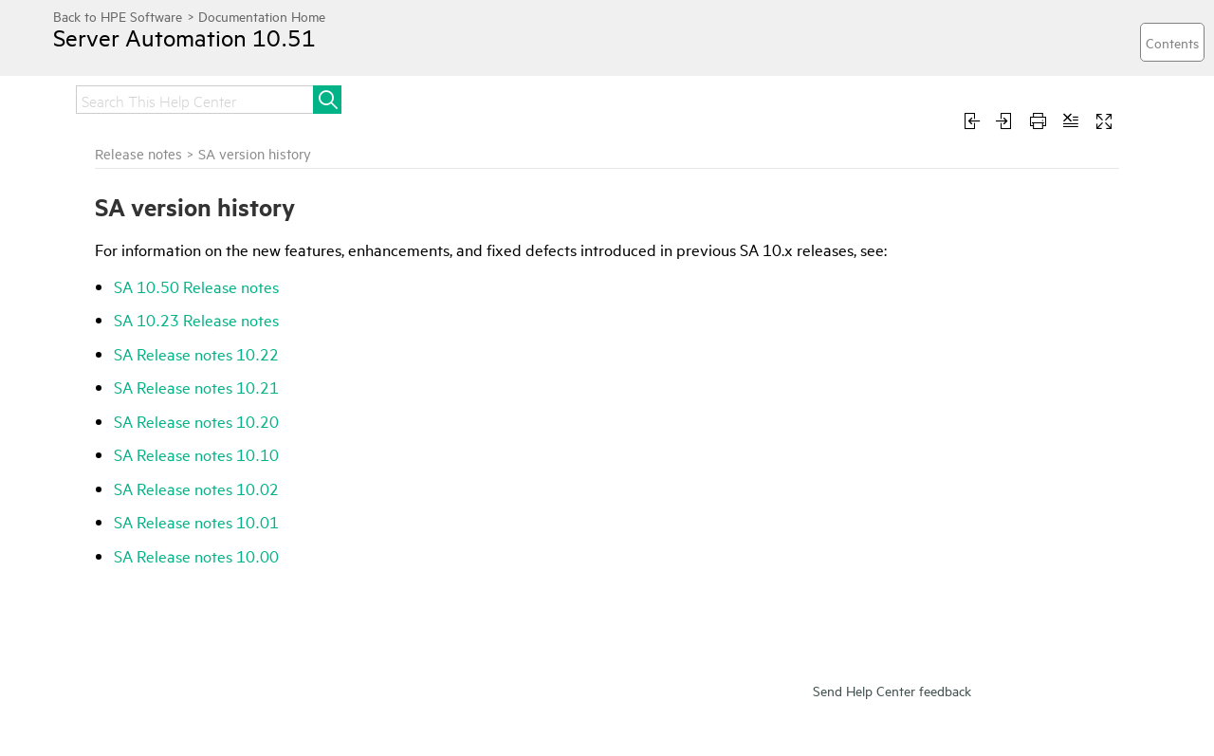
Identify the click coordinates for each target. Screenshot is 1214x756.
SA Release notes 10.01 (196, 521)
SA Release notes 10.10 (196, 454)
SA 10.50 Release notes (196, 286)
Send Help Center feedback (892, 690)
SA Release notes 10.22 (196, 353)
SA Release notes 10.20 (196, 421)
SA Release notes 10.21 (196, 386)
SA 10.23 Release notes (196, 319)
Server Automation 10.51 (184, 37)
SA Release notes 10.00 (196, 555)
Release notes (138, 153)
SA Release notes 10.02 (196, 488)
